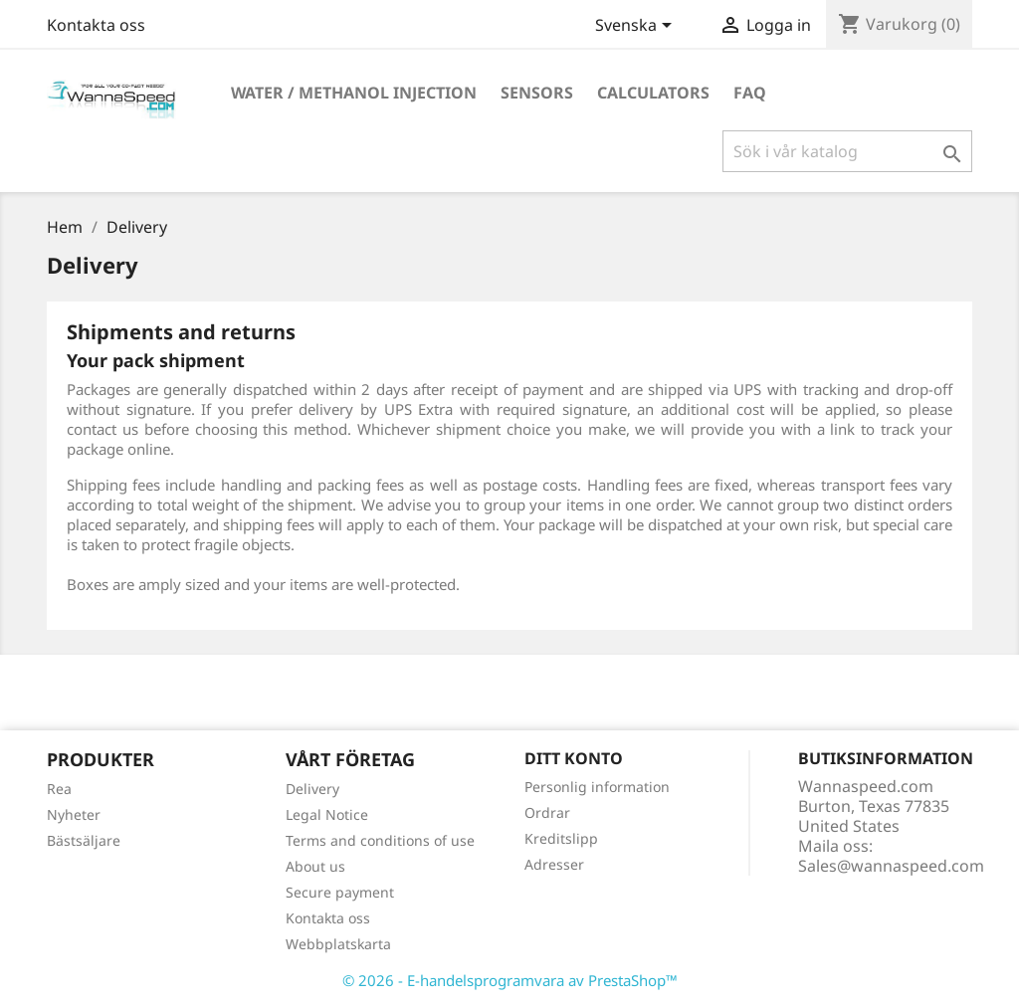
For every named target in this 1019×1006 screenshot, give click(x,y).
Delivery (312, 788)
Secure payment (340, 892)
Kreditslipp (561, 838)
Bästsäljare (83, 840)
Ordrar (547, 812)
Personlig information (597, 786)
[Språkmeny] (637, 27)
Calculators (653, 92)
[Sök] (847, 151)
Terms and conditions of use (380, 840)
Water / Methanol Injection (354, 92)
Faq (749, 92)
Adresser (554, 864)
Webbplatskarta (338, 943)
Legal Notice (327, 814)
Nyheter (74, 814)
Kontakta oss (96, 25)
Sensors (537, 92)
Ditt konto (573, 758)
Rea (59, 788)
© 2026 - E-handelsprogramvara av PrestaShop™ (510, 980)
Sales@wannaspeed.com (891, 866)
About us (315, 866)
